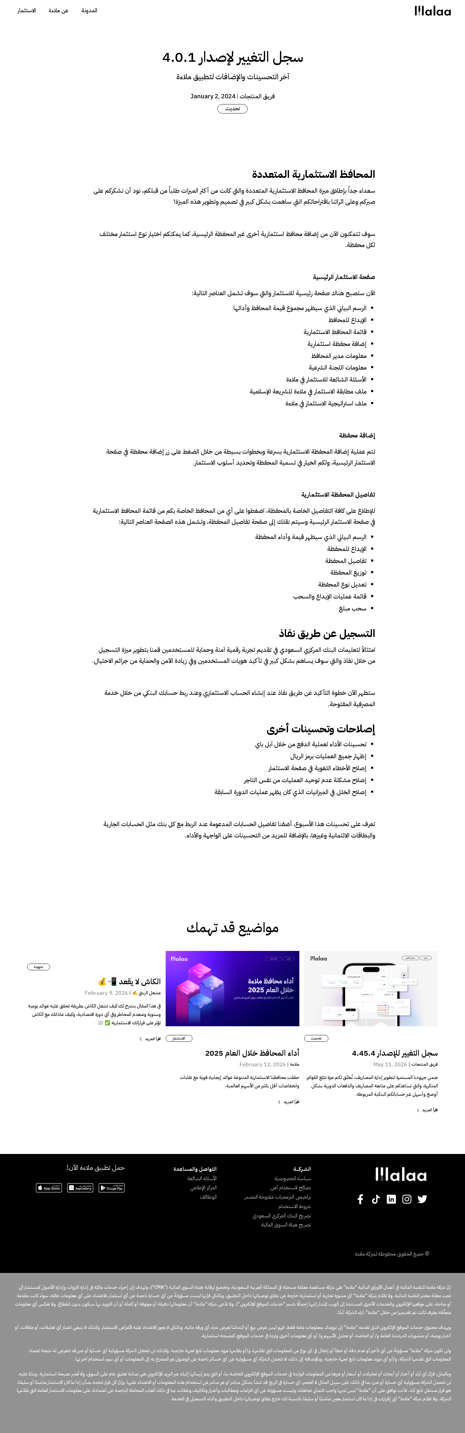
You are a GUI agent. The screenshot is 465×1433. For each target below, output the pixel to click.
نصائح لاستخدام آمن (290, 1187)
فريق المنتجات (257, 96)
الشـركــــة (302, 1169)
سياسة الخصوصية (293, 1178)
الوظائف (208, 1197)
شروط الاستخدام (294, 1206)
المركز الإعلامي (203, 1187)
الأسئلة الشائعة (202, 1178)
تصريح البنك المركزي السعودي (282, 1216)
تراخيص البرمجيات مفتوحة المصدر (277, 1197)
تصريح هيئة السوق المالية (286, 1225)
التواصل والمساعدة (195, 1169)
